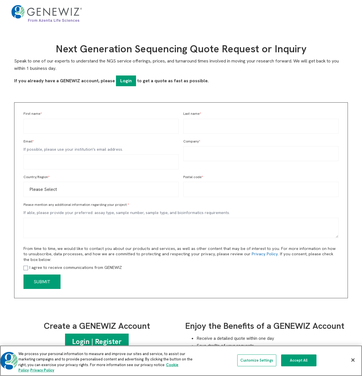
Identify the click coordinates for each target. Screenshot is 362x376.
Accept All (298, 360)
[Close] (353, 360)
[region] (181, 360)
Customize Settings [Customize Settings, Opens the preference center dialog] (256, 360)
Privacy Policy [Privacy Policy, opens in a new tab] (42, 370)
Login (126, 81)
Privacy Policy (265, 253)
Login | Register (97, 341)
